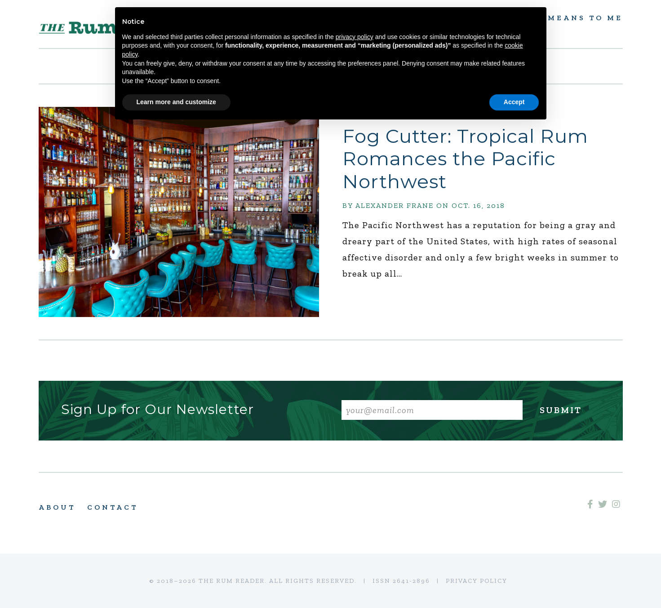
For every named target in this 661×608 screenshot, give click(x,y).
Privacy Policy (476, 581)
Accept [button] (514, 102)
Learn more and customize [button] (176, 102)
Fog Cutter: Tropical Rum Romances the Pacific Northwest (465, 158)
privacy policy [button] (354, 36)
